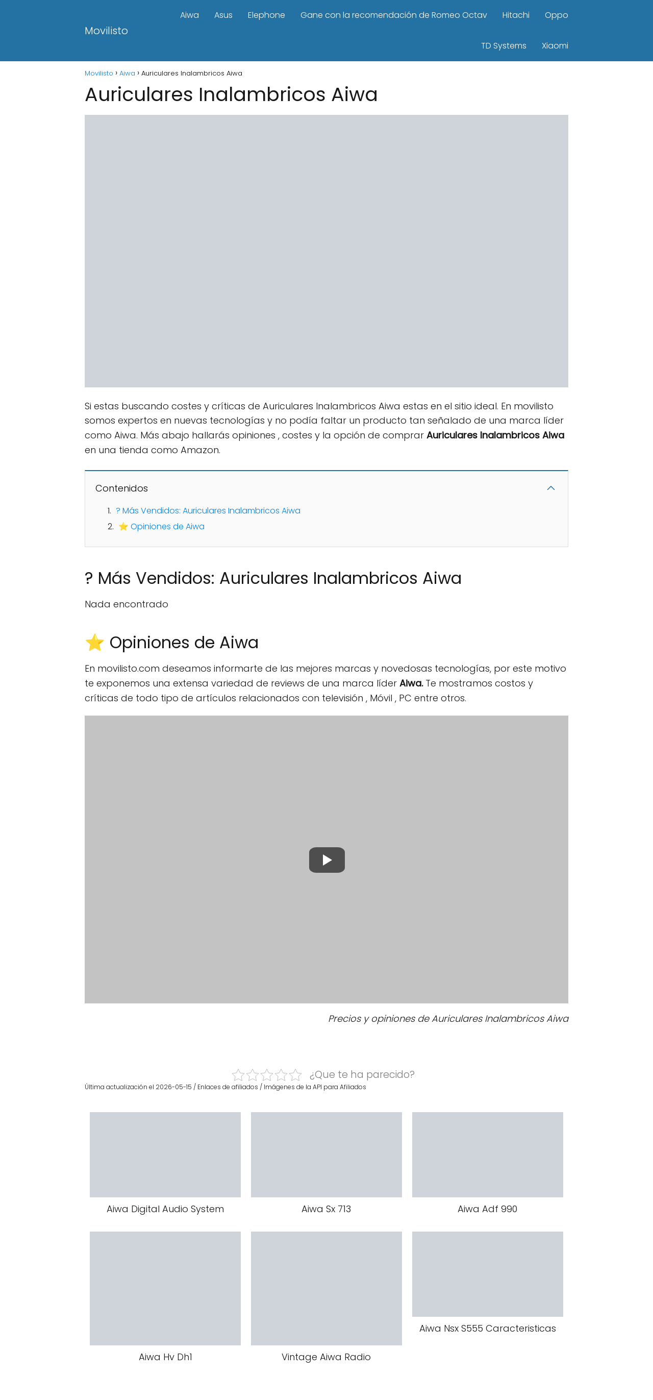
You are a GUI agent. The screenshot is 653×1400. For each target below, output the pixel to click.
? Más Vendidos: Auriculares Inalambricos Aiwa (208, 511)
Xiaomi (555, 46)
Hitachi (516, 15)
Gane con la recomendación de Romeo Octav (393, 15)
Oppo (556, 15)
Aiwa (189, 15)
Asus (223, 15)
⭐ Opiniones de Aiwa (161, 526)
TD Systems (503, 46)
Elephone (266, 15)
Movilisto (106, 30)
